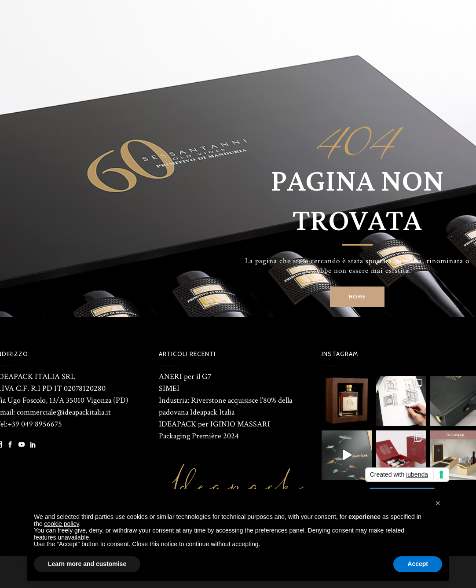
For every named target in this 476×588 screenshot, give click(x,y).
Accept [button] (417, 563)
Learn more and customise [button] (87, 563)
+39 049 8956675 (34, 424)
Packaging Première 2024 (199, 436)
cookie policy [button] (61, 523)
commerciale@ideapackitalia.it (64, 412)
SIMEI (169, 388)
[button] (438, 503)
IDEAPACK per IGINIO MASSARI (214, 424)
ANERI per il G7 (185, 376)
